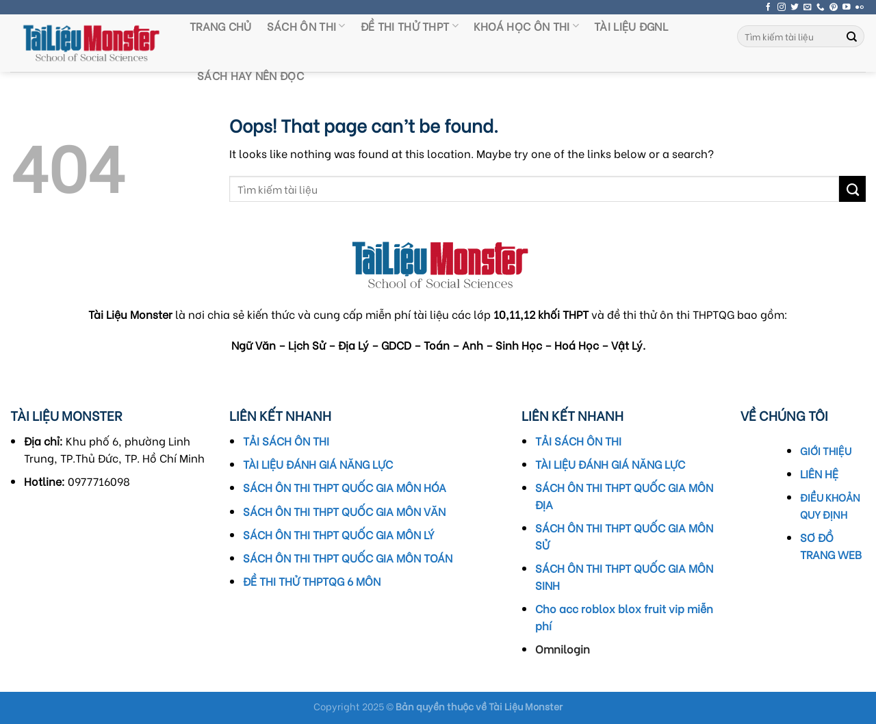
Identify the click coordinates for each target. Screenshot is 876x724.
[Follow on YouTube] (846, 7)
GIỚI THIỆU (825, 450)
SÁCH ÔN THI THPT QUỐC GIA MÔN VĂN (344, 511)
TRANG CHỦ (221, 26)
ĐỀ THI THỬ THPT (410, 26)
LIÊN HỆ (819, 473)
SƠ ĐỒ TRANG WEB (831, 545)
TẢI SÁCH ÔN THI (286, 440)
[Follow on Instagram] (781, 7)
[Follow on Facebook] (768, 7)
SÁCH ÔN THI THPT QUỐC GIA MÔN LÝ (339, 534)
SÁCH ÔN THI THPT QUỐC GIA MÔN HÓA (344, 487)
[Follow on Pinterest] (833, 7)
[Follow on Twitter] (794, 7)
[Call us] (820, 7)
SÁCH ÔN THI (306, 26)
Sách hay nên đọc (250, 75)
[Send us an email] (807, 7)
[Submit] (851, 36)
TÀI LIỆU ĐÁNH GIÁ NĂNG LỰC (318, 463)
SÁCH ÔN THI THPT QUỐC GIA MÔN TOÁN (347, 557)
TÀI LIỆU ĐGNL (631, 26)
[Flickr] (859, 7)
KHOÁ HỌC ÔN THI (526, 26)
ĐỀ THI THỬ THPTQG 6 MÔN (312, 581)
